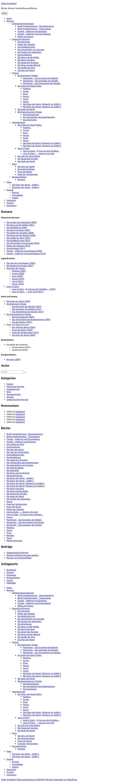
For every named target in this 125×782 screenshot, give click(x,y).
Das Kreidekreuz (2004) (17, 227)
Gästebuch (11, 200)
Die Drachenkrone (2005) (23, 317)
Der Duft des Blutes (26, 169)
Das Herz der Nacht (26, 70)
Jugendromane (18, 122)
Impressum (11, 205)
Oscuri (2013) (18, 284)
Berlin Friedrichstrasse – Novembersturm (36, 26)
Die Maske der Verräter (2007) (20, 265)
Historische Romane (21, 39)
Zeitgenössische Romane (23, 23)
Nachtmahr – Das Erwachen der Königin (40, 78)
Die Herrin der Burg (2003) (18, 230)
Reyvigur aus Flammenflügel (19, 558)
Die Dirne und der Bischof (29, 65)
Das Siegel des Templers (28, 62)
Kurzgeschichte (13, 577)
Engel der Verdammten (28, 174)
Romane (10, 21)
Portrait (10, 190)
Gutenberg (11, 575)
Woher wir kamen (25, 36)
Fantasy (15, 73)
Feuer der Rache (25, 171)
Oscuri (26, 101)
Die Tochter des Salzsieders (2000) (22, 222)
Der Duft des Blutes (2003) (23, 327)
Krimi (14, 164)
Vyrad (25, 99)
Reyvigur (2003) (14, 359)
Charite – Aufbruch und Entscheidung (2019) (26, 253)
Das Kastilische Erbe (26, 47)
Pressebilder (17, 195)
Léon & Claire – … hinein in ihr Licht (38, 153)
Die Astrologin (24, 41)
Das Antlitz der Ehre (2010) (18, 238)
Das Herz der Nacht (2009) (23, 335)
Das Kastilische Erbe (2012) (18, 240)
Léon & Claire (23, 148)
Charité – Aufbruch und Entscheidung (34, 34)
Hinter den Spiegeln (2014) (18, 245)
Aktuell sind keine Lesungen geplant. (23, 555)
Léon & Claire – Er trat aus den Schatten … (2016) (33, 289)
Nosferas (27, 88)
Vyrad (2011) (17, 281)
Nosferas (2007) (19, 271)
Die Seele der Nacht (26, 109)
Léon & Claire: (13, 286)
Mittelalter (11, 583)
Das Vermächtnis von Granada (31, 49)
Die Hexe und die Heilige (28, 57)
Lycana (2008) (18, 273)
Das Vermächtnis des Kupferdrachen (39, 117)
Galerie (15, 197)
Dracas (26, 96)
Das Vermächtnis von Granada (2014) (23, 243)
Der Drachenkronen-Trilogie (19, 314)
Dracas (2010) (18, 278)
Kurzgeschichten (19, 177)
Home (9, 18)
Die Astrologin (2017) (16, 248)
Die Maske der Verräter (28, 158)
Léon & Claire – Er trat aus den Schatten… (41, 151)
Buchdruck (11, 570)
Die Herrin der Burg (26, 60)
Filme (9, 182)
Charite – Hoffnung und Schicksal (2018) (24, 251)
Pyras (25, 93)
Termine (10, 203)
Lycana (26, 91)
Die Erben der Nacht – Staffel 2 (25, 187)
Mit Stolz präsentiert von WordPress (61, 779)
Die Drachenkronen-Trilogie (30, 112)
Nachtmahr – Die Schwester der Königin (40, 80)
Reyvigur (21, 179)
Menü (4, 13)
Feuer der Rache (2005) (22, 330)
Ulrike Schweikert (9, 3)
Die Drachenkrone (31, 114)
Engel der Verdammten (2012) (25, 332)
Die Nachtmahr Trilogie (28, 75)
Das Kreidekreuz (25, 54)
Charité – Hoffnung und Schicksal (32, 31)
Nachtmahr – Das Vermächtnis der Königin (42, 83)
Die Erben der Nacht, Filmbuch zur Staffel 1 (42, 104)
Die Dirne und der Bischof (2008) (21, 235)
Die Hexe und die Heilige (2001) (20, 225)
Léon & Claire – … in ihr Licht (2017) (28, 291)
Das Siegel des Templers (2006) (20, 232)
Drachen (10, 572)
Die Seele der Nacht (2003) (18, 301)
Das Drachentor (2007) (22, 322)
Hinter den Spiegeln (26, 44)
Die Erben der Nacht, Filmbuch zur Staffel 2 (42, 106)
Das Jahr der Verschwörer (29, 156)
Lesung (10, 580)
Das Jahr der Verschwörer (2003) (21, 263)
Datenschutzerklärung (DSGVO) (31, 779)
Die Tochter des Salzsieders (29, 52)
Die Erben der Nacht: (16, 268)
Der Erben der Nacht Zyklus (30, 86)
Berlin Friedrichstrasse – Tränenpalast (34, 28)
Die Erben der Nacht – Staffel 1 (25, 184)
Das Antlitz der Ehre (26, 67)
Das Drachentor (30, 119)
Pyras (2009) (17, 276)
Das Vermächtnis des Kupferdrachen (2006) (31, 319)
